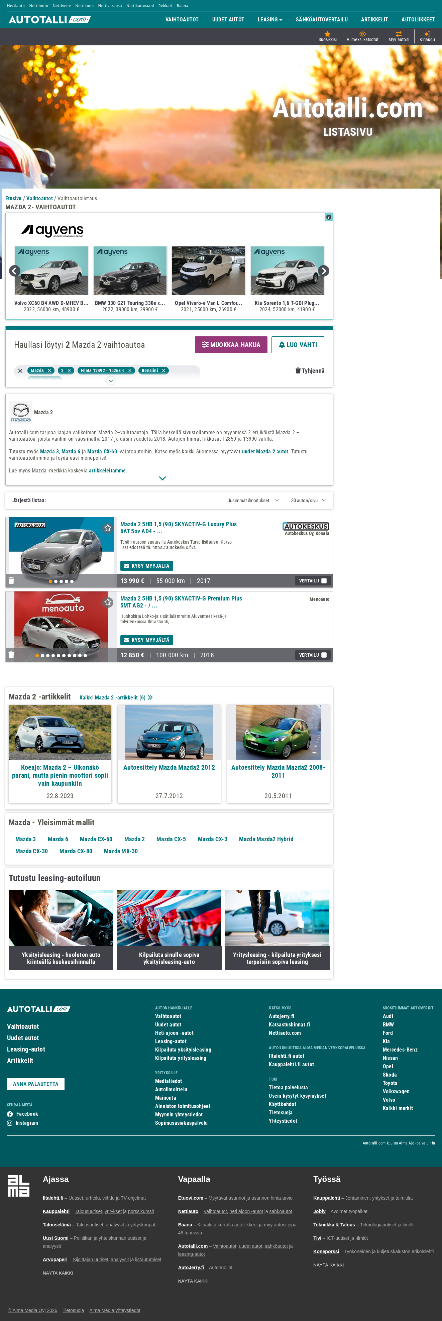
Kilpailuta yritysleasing (180, 1058)
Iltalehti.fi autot (286, 1056)
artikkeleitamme (107, 470)
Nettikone (84, 5)
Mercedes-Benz (400, 1050)
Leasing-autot (26, 1049)
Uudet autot (23, 1038)
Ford (388, 1033)
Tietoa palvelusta (288, 1087)
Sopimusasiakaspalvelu (181, 1123)
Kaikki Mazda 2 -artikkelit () (115, 697)
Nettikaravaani (140, 5)
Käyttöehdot (282, 1104)
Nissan (390, 1058)
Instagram (27, 1123)
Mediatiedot (168, 1081)
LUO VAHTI (298, 345)
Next (323, 271)
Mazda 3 (49, 451)
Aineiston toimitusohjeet (182, 1106)
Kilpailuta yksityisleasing (183, 1050)
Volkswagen (396, 1091)
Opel (388, 1066)
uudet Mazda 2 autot (265, 451)
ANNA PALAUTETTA (36, 1084)
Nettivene (62, 5)
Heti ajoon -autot (174, 1033)
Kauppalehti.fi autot (291, 1064)
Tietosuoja (281, 1112)
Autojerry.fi (281, 1016)
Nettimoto (38, 5)
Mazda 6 (71, 451)
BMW (388, 1024)
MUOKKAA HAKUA (231, 345)
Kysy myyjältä (147, 566)
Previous (14, 271)
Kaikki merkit (398, 1108)
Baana (183, 5)
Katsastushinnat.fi (289, 1024)
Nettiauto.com (285, 1033)
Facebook (27, 1114)
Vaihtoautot (23, 1026)
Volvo (389, 1100)
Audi (388, 1016)
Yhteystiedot (283, 1121)
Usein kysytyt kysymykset (297, 1096)
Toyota (390, 1083)
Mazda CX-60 (102, 451)
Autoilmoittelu (171, 1089)
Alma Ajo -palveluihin (417, 1143)
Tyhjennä (310, 370)
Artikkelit (20, 1061)
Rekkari (165, 5)
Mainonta (165, 1098)
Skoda (390, 1075)
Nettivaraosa (110, 5)
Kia (386, 1041)
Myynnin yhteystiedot (179, 1114)
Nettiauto (16, 5)
